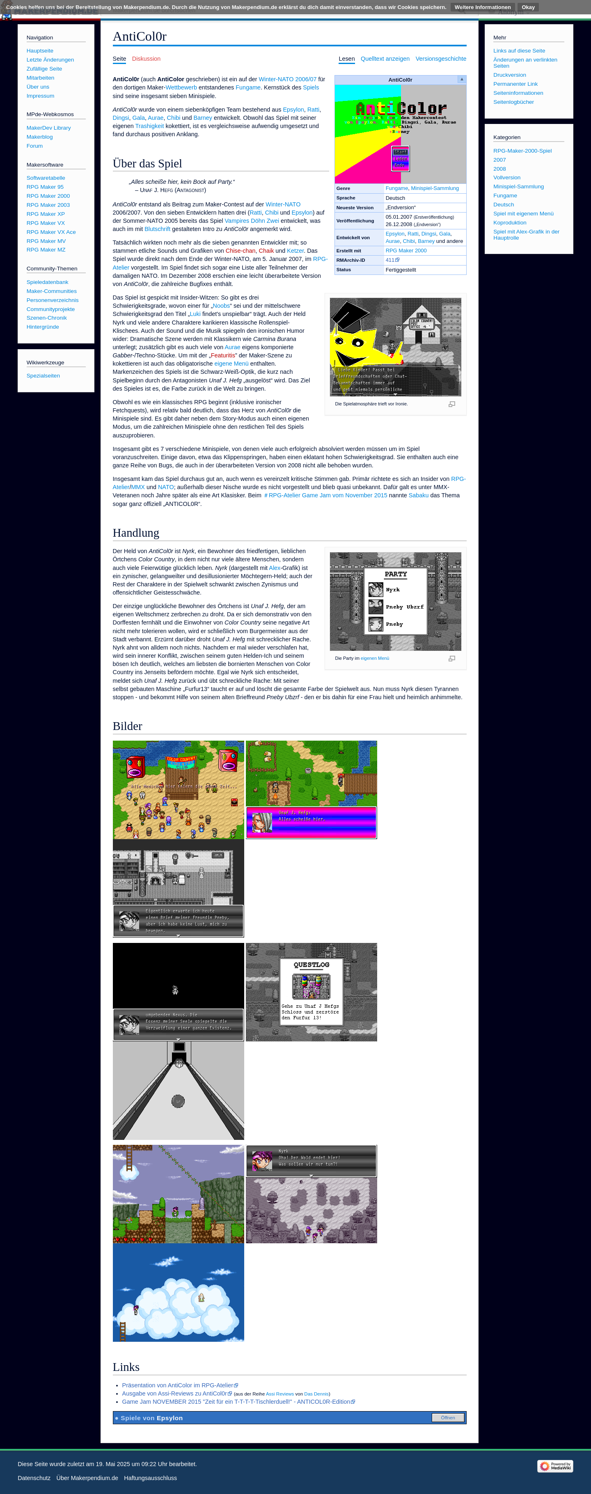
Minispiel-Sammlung (435, 188)
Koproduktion (510, 223)
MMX (138, 487)
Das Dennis (316, 1393)
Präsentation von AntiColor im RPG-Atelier (177, 1385)
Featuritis (223, 355)
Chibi (409, 241)
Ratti (413, 234)
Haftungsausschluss (150, 1478)
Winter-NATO (283, 204)
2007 (499, 160)
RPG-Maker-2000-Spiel (522, 151)
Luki (195, 314)
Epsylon (395, 234)
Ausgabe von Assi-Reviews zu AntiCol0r (174, 1393)
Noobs (221, 305)
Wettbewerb (181, 87)
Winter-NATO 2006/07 (287, 79)
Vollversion (506, 177)
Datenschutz (34, 1478)
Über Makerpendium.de (87, 1478)
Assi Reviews (280, 1393)
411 (390, 260)
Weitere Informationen (483, 7)
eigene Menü (232, 363)
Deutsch (503, 204)
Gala (444, 234)
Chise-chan (241, 250)
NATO (166, 487)
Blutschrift (157, 229)
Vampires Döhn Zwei (252, 220)
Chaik (266, 250)
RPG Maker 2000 (406, 250)
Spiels (311, 87)
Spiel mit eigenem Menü (523, 213)
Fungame (397, 188)
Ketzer (295, 250)
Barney (426, 241)
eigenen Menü (375, 658)
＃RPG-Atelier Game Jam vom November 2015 (325, 495)
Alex (274, 568)
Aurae (393, 241)
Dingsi (428, 234)
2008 (499, 169)
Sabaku (419, 495)
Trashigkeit (149, 126)
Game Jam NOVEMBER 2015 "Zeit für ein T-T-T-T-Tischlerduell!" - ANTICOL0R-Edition (236, 1401)
